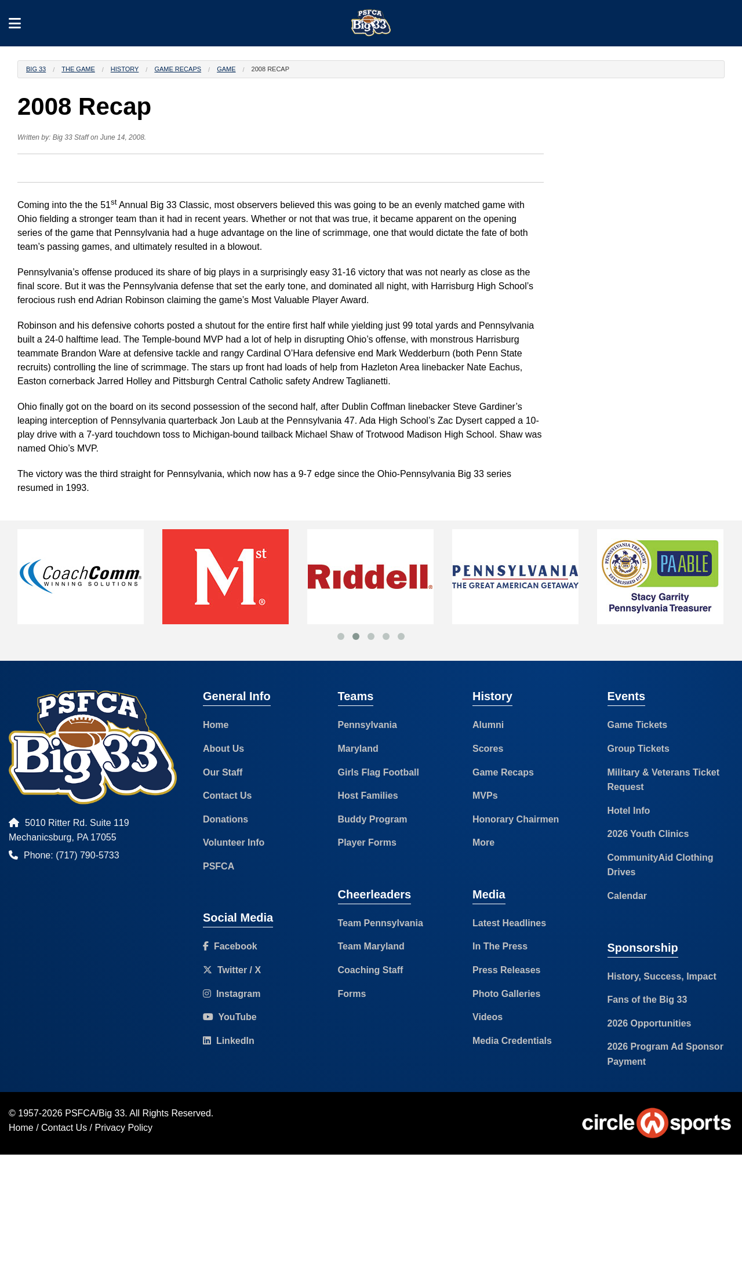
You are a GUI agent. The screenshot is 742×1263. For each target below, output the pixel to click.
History (125, 68)
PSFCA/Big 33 (95, 1113)
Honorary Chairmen (515, 819)
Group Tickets (639, 749)
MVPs (485, 795)
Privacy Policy (124, 1128)
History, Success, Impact (662, 976)
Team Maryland (371, 946)
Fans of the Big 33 (648, 999)
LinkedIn (228, 1041)
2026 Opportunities (650, 1023)
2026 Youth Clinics (648, 834)
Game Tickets (638, 725)
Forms (352, 994)
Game (226, 68)
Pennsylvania (367, 725)
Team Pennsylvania (380, 923)
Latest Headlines (509, 923)
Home (215, 725)
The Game (77, 68)
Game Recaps (177, 68)
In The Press (500, 946)
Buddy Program (373, 819)
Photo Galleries (506, 994)
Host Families (368, 795)
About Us (223, 749)
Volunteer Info (233, 842)
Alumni (488, 725)
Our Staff (222, 772)
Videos (487, 1017)
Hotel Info (629, 811)
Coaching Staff (370, 970)
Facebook (230, 946)
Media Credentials (512, 1041)
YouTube (230, 1017)
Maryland (358, 749)
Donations (225, 819)
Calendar (627, 896)
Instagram (231, 994)
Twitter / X (232, 970)
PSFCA (218, 866)
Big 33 (36, 68)
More (483, 842)
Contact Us (227, 795)
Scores (487, 749)
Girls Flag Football (378, 772)
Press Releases (506, 970)
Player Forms (367, 842)
